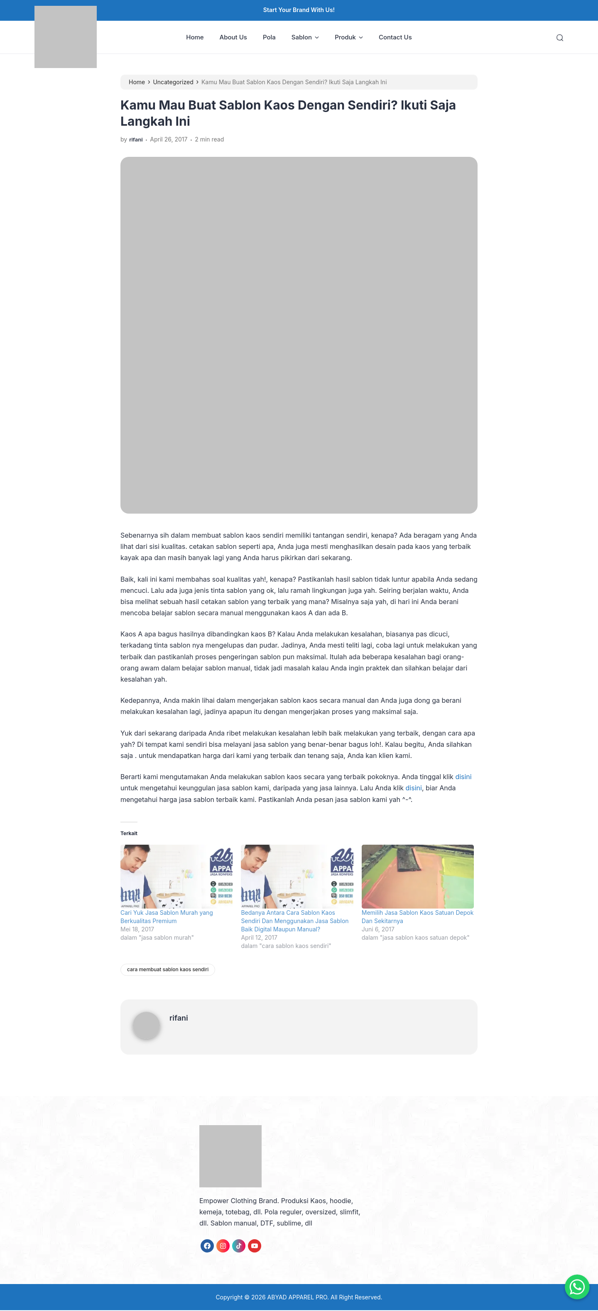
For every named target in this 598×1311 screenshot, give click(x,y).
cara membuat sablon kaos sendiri (167, 970)
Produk (349, 37)
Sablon (305, 37)
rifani (178, 1018)
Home (194, 37)
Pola (269, 37)
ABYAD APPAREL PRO (297, 1297)
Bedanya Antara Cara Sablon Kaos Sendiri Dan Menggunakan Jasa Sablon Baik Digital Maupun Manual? (294, 921)
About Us (233, 37)
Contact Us (395, 37)
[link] (207, 1246)
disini (463, 777)
